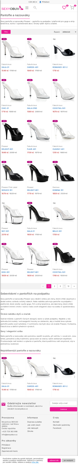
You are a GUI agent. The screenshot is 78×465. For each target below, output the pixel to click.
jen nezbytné (68, 460)
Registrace (6, 448)
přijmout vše (54, 460)
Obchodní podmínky (61, 425)
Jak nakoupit (32, 428)
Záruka (30, 431)
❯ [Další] (74, 376)
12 (68, 286)
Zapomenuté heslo (10, 451)
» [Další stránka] (74, 286)
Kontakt (56, 422)
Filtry (6, 32)
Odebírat (63, 409)
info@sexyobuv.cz (9, 434)
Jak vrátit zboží (33, 425)
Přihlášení (45, 2)
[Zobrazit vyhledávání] (34, 8)
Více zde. (35, 462)
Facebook (57, 428)
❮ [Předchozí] (4, 376)
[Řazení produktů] (69, 32)
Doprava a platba (34, 422)
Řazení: (57, 32)
